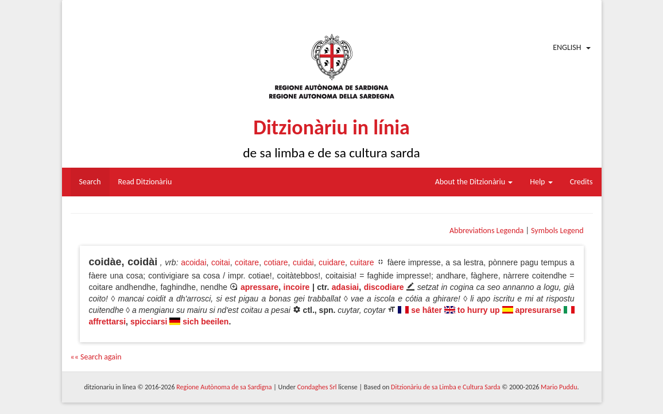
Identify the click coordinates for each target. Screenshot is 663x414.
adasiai (345, 287)
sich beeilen (205, 321)
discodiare (384, 287)
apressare (259, 287)
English (567, 47)
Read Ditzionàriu (145, 182)
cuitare (362, 262)
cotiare (276, 262)
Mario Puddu (559, 387)
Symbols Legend (557, 230)
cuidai (303, 262)
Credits (581, 182)
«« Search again (96, 357)
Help (541, 182)
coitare (247, 262)
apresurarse (538, 310)
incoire (297, 287)
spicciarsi (149, 321)
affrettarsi (107, 321)
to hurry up (478, 310)
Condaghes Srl (317, 387)
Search (90, 182)
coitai (220, 262)
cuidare (332, 262)
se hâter (426, 310)
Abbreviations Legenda (486, 230)
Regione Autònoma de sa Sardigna (224, 387)
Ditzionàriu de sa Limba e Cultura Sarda (445, 387)
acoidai (193, 262)
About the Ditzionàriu (474, 182)
